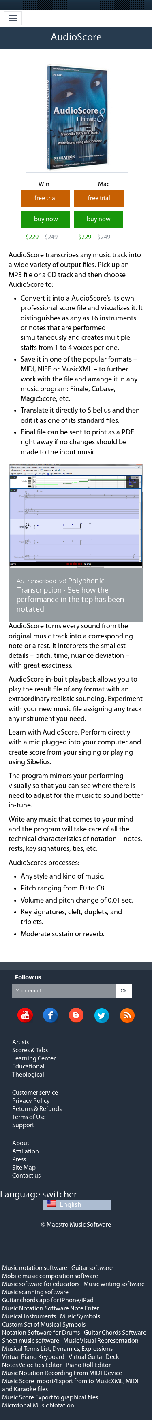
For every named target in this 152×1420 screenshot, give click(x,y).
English (64, 1205)
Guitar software (92, 1268)
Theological (28, 1075)
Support (23, 1125)
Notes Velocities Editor (32, 1365)
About (20, 1143)
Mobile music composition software (50, 1276)
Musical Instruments (29, 1317)
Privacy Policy (31, 1101)
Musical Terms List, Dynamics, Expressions (57, 1349)
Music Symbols (80, 1317)
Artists (20, 1042)
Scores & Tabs (30, 1050)
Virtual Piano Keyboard (33, 1357)
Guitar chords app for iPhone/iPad (48, 1300)
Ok (124, 991)
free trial (45, 198)
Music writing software (114, 1284)
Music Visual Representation (101, 1341)
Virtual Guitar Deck (94, 1357)
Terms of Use (29, 1117)
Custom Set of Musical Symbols (44, 1325)
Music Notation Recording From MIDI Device (62, 1373)
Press (19, 1160)
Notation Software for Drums (41, 1333)
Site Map (24, 1168)
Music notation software (34, 1268)
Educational (28, 1067)
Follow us (28, 978)
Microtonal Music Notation (38, 1406)
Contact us (26, 1176)
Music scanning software (35, 1292)
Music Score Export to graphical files (50, 1398)
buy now (46, 219)
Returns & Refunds (37, 1109)
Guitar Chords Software (115, 1333)
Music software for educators (40, 1284)
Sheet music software (30, 1341)
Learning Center (34, 1058)
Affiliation (25, 1152)
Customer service (35, 1093)
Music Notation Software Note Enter (50, 1309)
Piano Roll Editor (88, 1365)
